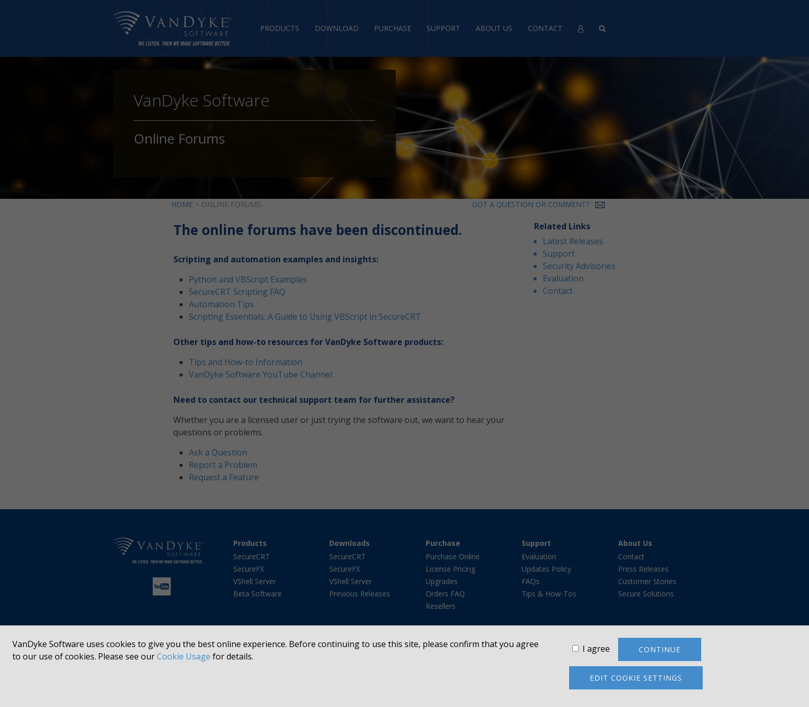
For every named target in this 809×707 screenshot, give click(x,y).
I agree (596, 648)
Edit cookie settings (636, 678)
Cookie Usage (184, 656)
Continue (660, 649)
